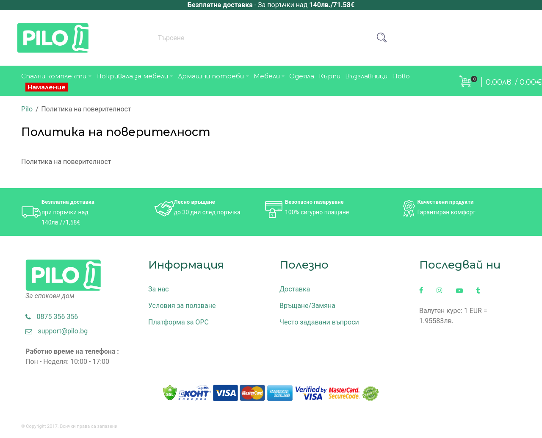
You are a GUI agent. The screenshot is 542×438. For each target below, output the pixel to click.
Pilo (27, 109)
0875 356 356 (51, 317)
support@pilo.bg (56, 331)
